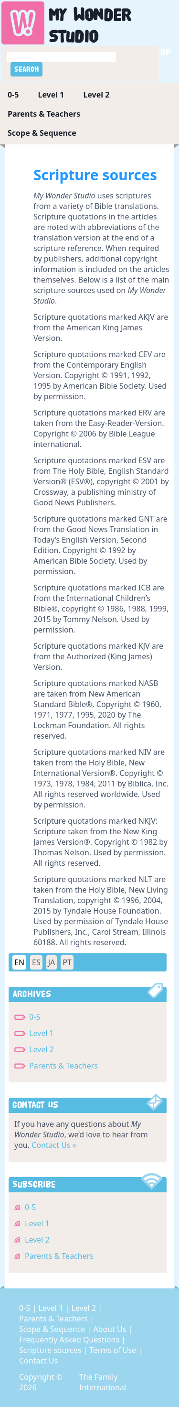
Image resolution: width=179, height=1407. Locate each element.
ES (36, 962)
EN (19, 962)
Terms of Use (113, 1350)
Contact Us (38, 1360)
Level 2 (96, 94)
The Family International (102, 1382)
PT (67, 962)
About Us (110, 1329)
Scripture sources (51, 1350)
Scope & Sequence (42, 133)
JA (51, 962)
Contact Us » (54, 1145)
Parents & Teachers (44, 114)
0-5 (13, 94)
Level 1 (51, 94)
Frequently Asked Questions (70, 1339)
